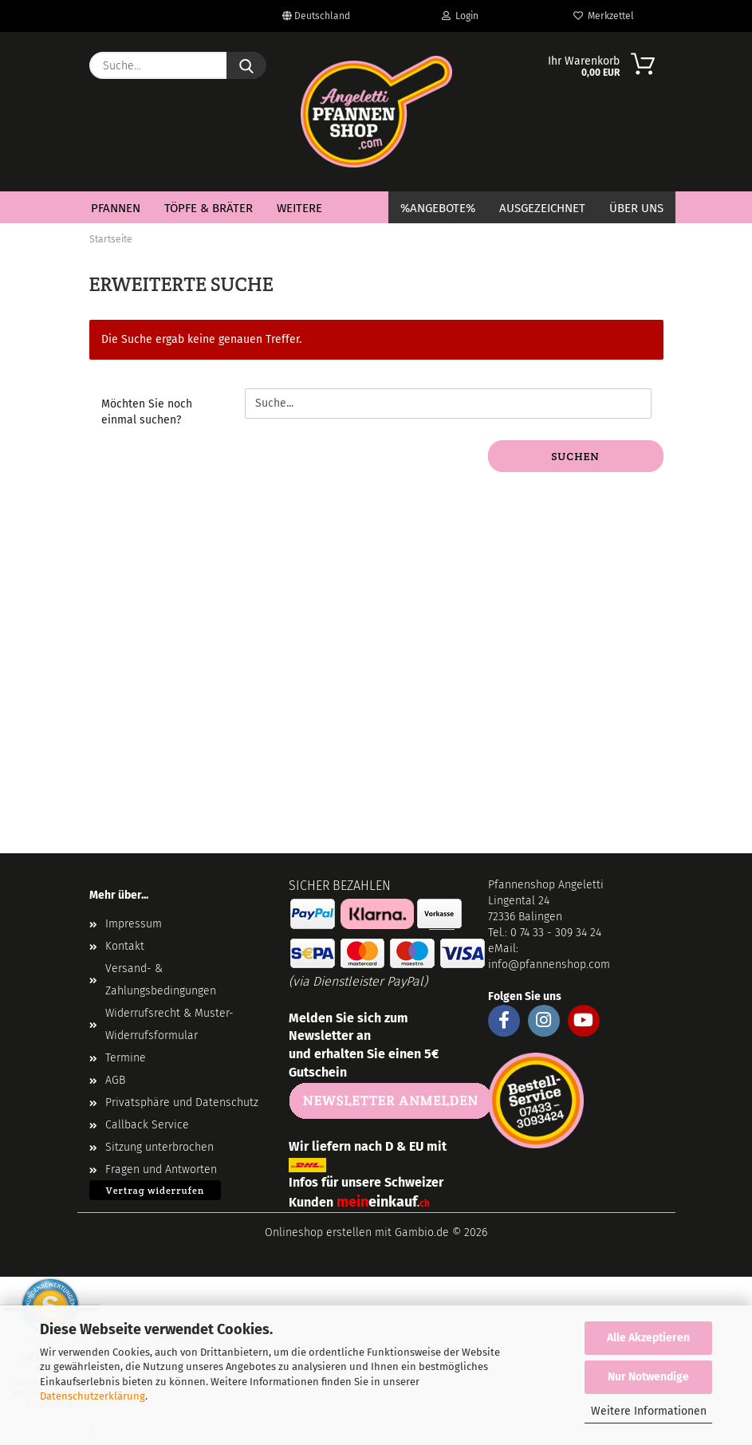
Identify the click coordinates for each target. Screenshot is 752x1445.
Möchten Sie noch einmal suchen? (146, 412)
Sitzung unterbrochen (159, 1147)
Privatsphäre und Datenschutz (181, 1102)
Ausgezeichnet (542, 208)
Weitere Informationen (649, 1411)
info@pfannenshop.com (549, 964)
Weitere (299, 208)
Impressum (133, 924)
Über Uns (636, 208)
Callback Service (147, 1125)
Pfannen (115, 208)
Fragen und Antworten (161, 1169)
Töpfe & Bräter (208, 208)
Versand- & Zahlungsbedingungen (160, 980)
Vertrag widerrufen (155, 1190)
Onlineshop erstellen (318, 1232)
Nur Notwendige (648, 1377)
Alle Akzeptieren (648, 1338)
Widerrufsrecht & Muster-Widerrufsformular (169, 1024)
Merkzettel (603, 16)
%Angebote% (437, 208)
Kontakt (124, 946)
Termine (125, 1058)
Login (460, 16)
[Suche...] (246, 65)
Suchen (575, 456)
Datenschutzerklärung (92, 1396)
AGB (115, 1080)
